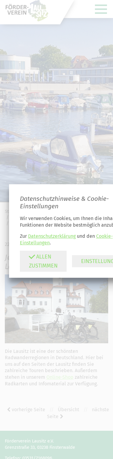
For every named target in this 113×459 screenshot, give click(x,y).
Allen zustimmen (43, 261)
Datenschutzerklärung (52, 236)
